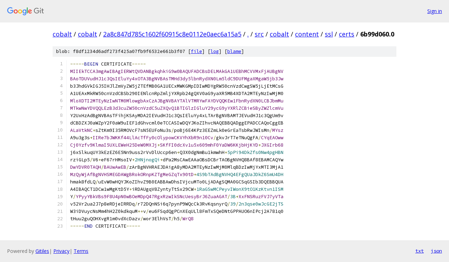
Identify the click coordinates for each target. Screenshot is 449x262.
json (436, 251)
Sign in (434, 11)
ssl (329, 34)
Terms (81, 251)
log (214, 51)
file (196, 51)
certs (346, 34)
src (259, 34)
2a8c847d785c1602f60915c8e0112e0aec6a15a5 (172, 34)
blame (234, 51)
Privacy (61, 251)
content (307, 34)
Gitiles (42, 251)
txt (419, 251)
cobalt (62, 34)
